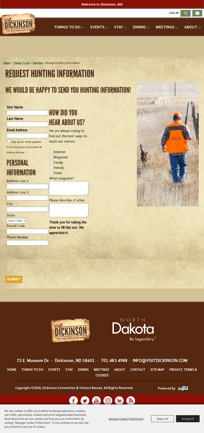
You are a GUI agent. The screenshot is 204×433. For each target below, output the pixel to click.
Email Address (17, 130)
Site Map (157, 370)
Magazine (60, 157)
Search (185, 13)
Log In (174, 13)
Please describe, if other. (67, 200)
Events (97, 27)
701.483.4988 (114, 361)
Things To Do (67, 27)
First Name (15, 107)
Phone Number (17, 237)
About (190, 27)
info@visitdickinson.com (160, 361)
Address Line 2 (18, 192)
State (11, 215)
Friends (58, 168)
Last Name (15, 119)
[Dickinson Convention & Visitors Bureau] (19, 24)
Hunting (38, 63)
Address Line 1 (18, 181)
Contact (137, 370)
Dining (139, 27)
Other (57, 173)
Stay (118, 27)
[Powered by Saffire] (183, 388)
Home (6, 63)
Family (58, 162)
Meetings (165, 27)
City (10, 204)
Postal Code (16, 226)
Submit (14, 279)
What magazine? (61, 178)
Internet (59, 152)
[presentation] (38, 264)
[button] (168, 144)
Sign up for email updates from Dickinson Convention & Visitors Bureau (24, 147)
